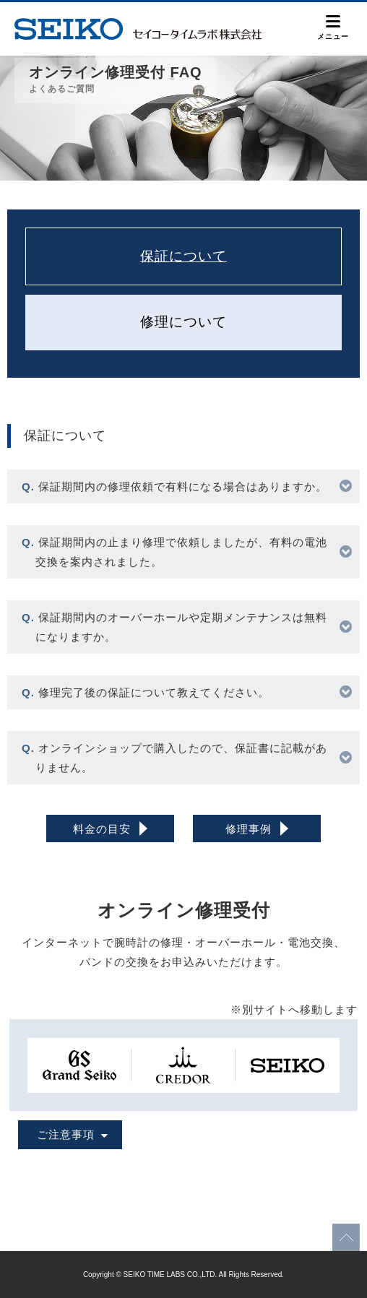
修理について (183, 321)
